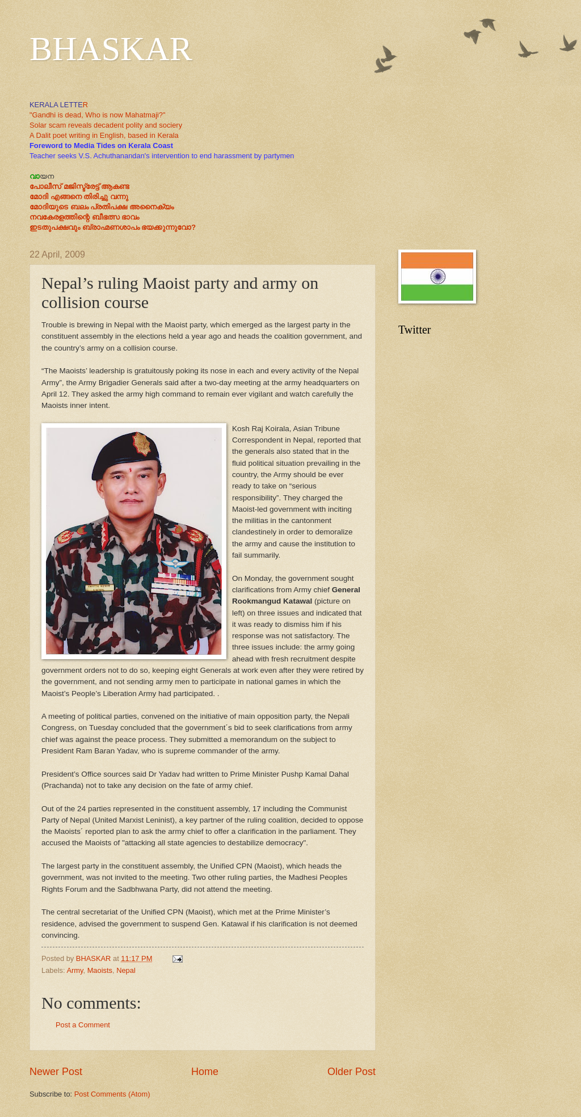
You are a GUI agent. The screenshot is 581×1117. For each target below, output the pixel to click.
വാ (35, 176)
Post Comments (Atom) (112, 1094)
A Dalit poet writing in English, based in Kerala (104, 135)
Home (204, 1071)
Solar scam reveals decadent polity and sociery (106, 125)
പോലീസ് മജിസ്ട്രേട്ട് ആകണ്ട (79, 186)
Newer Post (56, 1071)
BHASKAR (111, 49)
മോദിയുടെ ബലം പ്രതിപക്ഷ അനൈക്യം (102, 207)
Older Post (351, 1071)
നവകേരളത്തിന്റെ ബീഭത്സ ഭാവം (84, 217)
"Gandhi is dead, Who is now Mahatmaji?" (98, 115)
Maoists (99, 970)
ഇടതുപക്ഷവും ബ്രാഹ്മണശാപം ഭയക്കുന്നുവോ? (113, 227)
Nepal (126, 970)
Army (74, 970)
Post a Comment (83, 1025)
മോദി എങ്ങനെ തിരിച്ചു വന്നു (79, 196)
